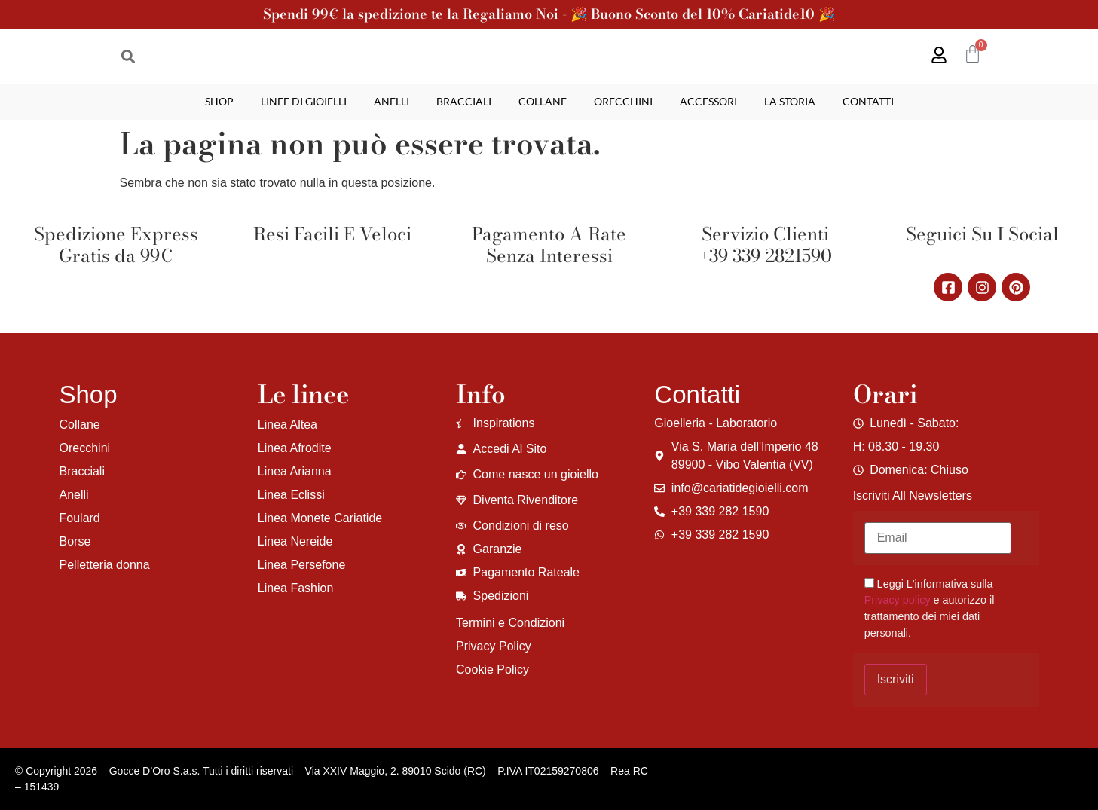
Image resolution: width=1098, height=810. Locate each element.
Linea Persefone (302, 564)
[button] (128, 56)
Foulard (80, 518)
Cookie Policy (492, 669)
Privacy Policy (493, 646)
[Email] (937, 538)
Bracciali (463, 101)
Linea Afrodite (295, 448)
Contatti (868, 101)
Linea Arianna (295, 471)
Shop (219, 101)
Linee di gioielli (304, 101)
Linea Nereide (295, 541)
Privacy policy (897, 600)
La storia (789, 101)
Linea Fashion (296, 588)
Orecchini (623, 101)
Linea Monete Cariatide (320, 518)
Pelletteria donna (105, 564)
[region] (196, 692)
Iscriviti (895, 679)
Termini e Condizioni (510, 622)
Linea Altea (287, 424)
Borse (75, 541)
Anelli (391, 101)
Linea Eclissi (291, 494)
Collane (542, 101)
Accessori (708, 101)
